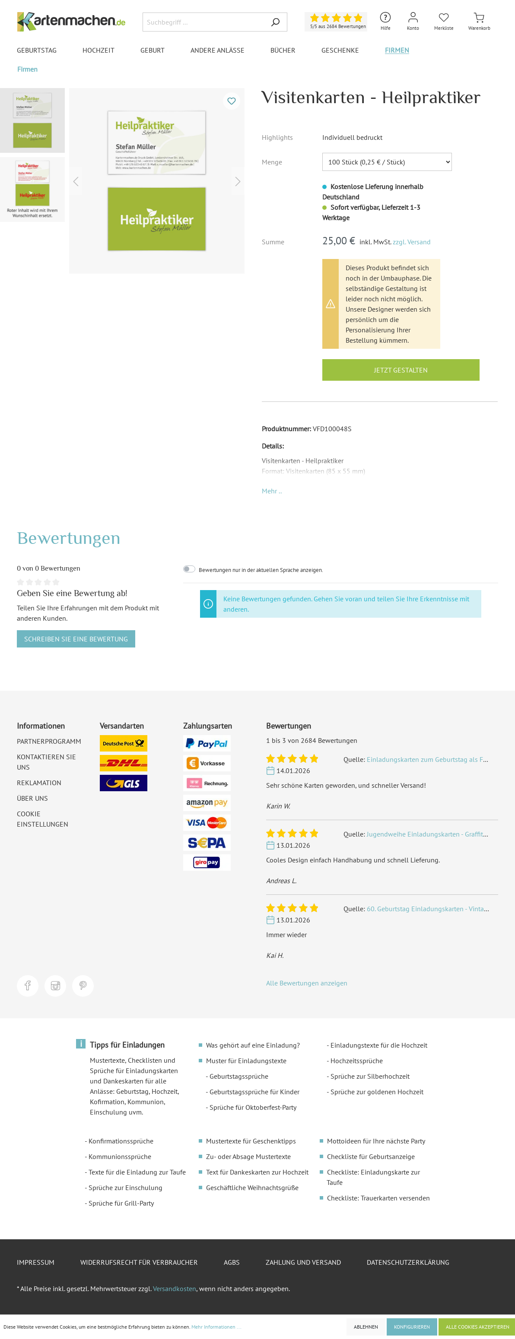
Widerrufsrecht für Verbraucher (139, 1262)
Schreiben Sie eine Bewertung (76, 639)
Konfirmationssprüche (121, 1141)
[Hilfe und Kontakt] (385, 22)
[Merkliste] (444, 22)
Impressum (35, 1262)
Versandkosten (174, 1288)
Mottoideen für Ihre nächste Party (376, 1141)
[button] (272, 490)
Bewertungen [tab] (69, 537)
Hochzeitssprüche (357, 1060)
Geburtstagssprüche (239, 1076)
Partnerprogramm (49, 741)
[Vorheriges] (75, 181)
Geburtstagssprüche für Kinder (254, 1091)
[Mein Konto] (413, 22)
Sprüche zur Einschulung (125, 1187)
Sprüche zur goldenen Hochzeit (377, 1091)
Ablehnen (366, 1326)
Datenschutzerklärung (408, 1262)
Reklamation (39, 782)
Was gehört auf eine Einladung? (253, 1045)
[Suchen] (275, 22)
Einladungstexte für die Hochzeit (379, 1045)
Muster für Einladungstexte (246, 1060)
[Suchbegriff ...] (203, 22)
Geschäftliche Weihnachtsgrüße (252, 1187)
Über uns (32, 798)
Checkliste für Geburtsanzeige (371, 1156)
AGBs (232, 1262)
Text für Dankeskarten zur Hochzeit (257, 1172)
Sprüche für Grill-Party (121, 1203)
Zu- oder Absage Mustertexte (248, 1156)
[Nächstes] (238, 181)
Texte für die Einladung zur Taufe (137, 1172)
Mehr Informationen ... (216, 1326)
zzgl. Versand (412, 241)
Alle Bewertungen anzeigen (306, 983)
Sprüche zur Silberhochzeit (370, 1076)
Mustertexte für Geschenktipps (251, 1141)
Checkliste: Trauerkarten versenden (378, 1198)
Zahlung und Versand (303, 1262)
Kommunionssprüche (120, 1156)
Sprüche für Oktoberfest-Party (253, 1107)
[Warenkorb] (479, 22)
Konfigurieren (412, 1326)
